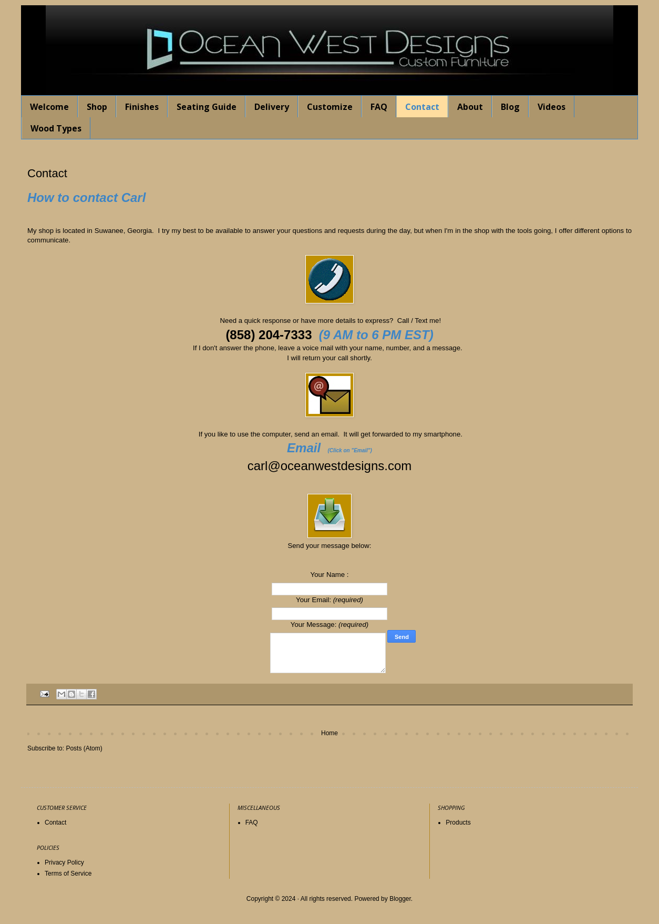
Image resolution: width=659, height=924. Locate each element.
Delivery (271, 107)
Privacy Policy (64, 862)
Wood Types (55, 128)
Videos (551, 107)
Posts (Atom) (84, 748)
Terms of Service (68, 873)
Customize (330, 107)
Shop (97, 107)
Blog (510, 107)
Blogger (400, 898)
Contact (422, 107)
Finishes (142, 107)
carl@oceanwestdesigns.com (330, 466)
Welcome (49, 107)
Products (458, 822)
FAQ (378, 107)
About (470, 107)
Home (329, 733)
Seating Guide (206, 107)
